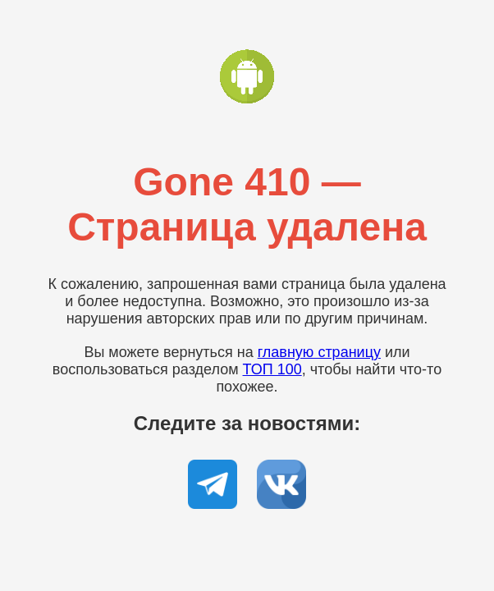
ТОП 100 (272, 369)
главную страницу (319, 352)
